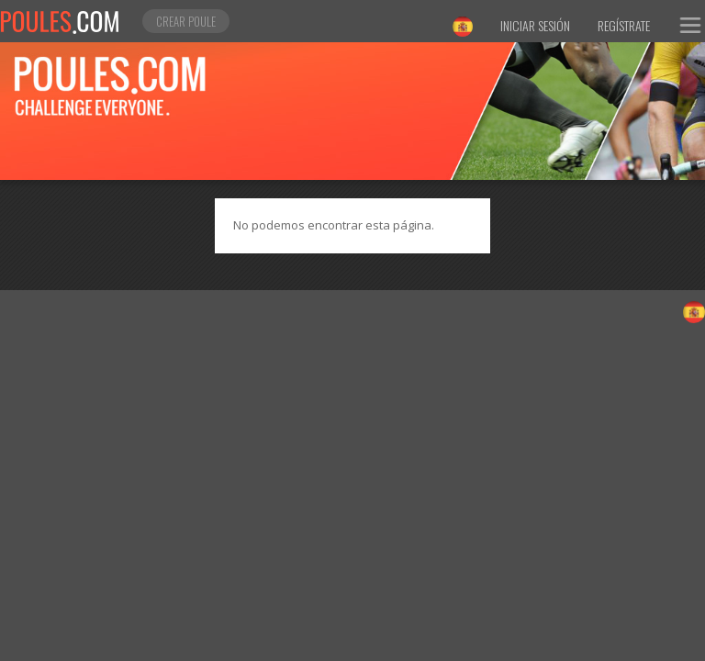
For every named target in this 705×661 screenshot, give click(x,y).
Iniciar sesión (535, 25)
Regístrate (624, 25)
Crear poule (186, 21)
